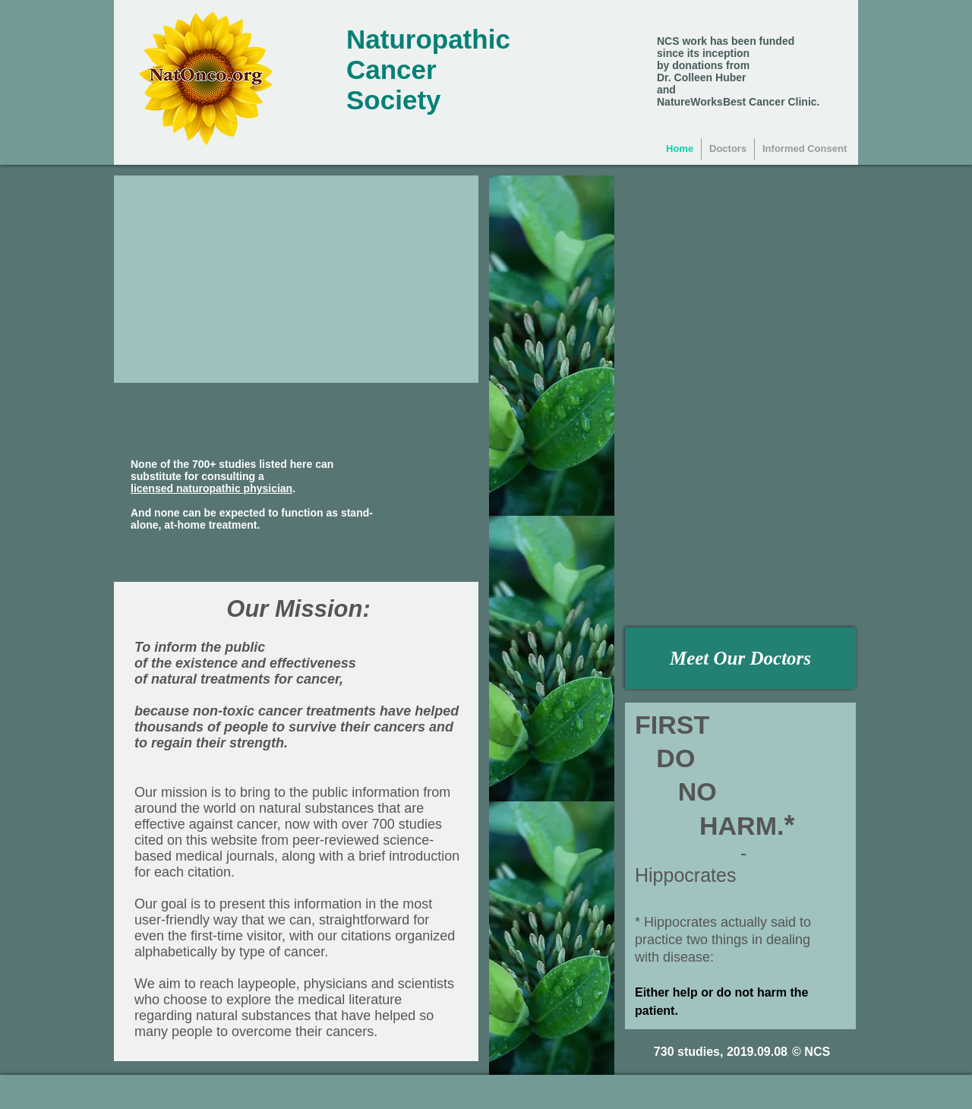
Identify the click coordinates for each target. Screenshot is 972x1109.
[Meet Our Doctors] (740, 658)
